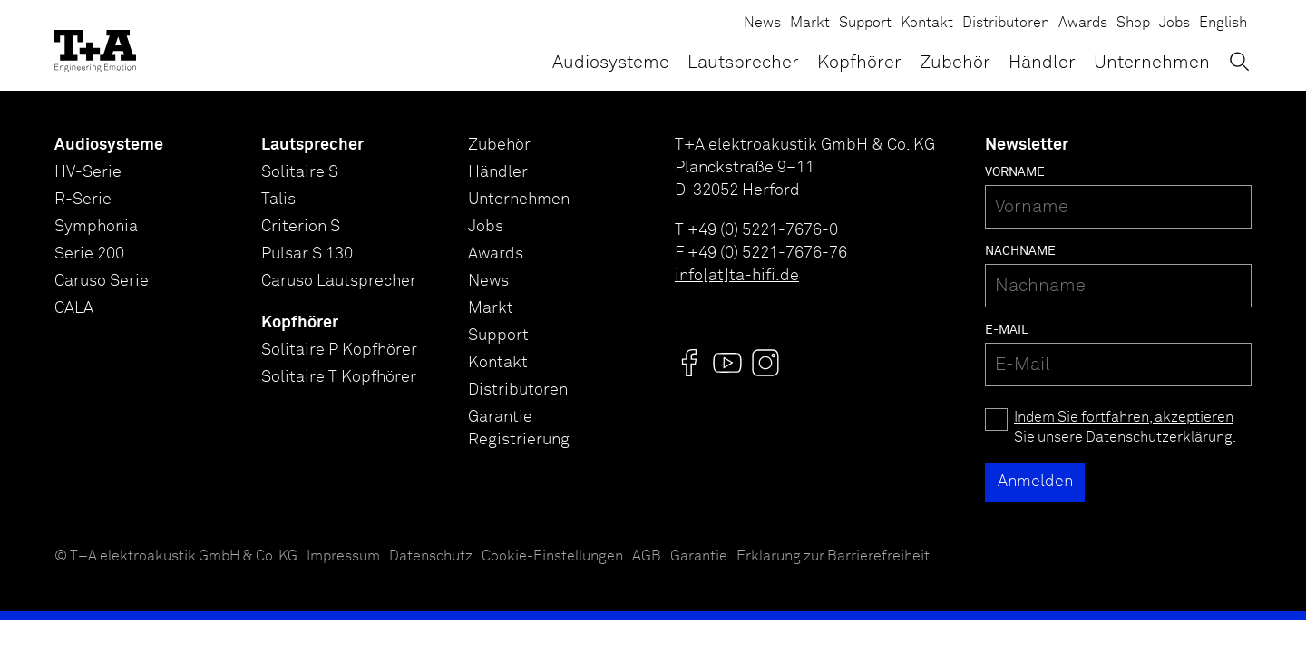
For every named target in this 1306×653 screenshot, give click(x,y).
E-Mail (1006, 330)
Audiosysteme (610, 63)
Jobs (1174, 23)
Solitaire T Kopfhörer (338, 377)
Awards (1082, 23)
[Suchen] (1239, 61)
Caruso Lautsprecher (338, 281)
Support (865, 23)
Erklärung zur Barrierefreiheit (833, 556)
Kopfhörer (859, 63)
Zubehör (955, 63)
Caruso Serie (101, 281)
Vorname (1015, 172)
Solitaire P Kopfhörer (339, 350)
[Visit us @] (689, 362)
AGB (646, 556)
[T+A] (95, 45)
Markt (810, 23)
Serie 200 (89, 254)
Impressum (343, 556)
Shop (1133, 23)
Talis (278, 199)
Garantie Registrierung (519, 428)
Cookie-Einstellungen (552, 556)
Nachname (1020, 251)
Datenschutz (431, 556)
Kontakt (927, 23)
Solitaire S (299, 172)
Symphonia (96, 227)
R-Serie (83, 199)
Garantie (698, 556)
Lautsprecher (743, 63)
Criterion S (300, 227)
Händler (1042, 63)
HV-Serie (88, 172)
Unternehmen (1152, 63)
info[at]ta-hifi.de (737, 276)
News (762, 23)
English (1223, 23)
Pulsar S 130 (307, 254)
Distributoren (1005, 23)
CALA (73, 308)
